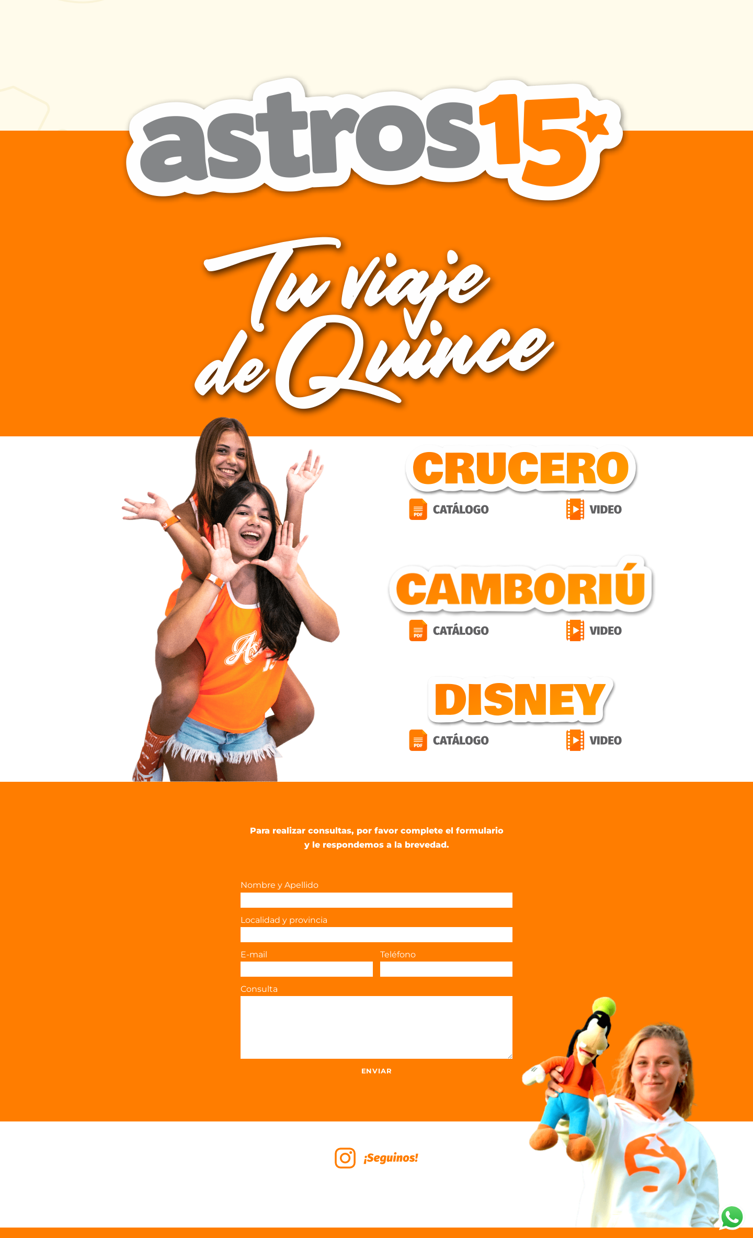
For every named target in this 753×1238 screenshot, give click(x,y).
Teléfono (446, 963)
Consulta (376, 1021)
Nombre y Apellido (376, 893)
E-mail (307, 963)
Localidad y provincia (376, 928)
